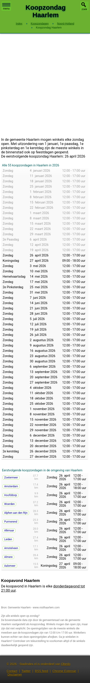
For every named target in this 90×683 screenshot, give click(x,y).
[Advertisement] (45, 85)
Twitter (26, 671)
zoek (84, 9)
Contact (12, 671)
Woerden (9, 504)
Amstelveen (11, 548)
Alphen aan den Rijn (15, 512)
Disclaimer (15, 674)
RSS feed (41, 671)
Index (19, 23)
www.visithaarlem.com (46, 607)
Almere (8, 557)
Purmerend (10, 521)
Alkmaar (9, 530)
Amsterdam (11, 486)
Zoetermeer (11, 477)
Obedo (65, 664)
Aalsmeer (9, 565)
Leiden (8, 539)
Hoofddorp (10, 495)
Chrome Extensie (64, 671)
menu (6, 6)
